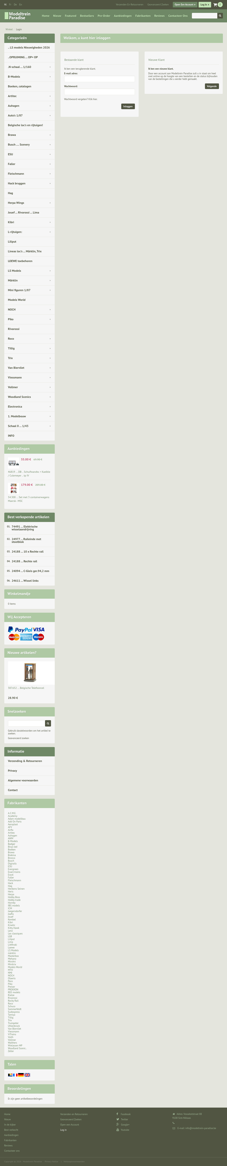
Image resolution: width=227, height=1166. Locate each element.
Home (46, 16)
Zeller (11, 1051)
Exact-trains (14, 872)
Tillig (11, 348)
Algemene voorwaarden (23, 780)
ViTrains (12, 1034)
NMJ (10, 972)
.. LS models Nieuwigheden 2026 (29, 47)
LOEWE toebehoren (20, 261)
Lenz (10, 930)
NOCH (12, 309)
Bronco (11, 858)
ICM (10, 908)
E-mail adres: (71, 73)
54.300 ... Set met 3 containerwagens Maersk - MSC (28, 499)
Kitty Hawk (13, 928)
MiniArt (12, 961)
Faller (11, 164)
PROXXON (13, 989)
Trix (10, 358)
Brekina (12, 855)
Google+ (123, 1124)
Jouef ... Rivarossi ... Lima (23, 212)
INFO (11, 435)
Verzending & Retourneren (25, 761)
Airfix (10, 830)
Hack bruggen (17, 183)
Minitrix (12, 964)
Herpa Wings (16, 203)
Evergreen (13, 869)
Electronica (15, 406)
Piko (11, 319)
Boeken (12, 849)
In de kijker (10, 1124)
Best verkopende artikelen (28, 517)
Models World (17, 300)
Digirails (12, 863)
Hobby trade (14, 900)
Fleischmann (16, 173)
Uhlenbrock (14, 1026)
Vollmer (13, 387)
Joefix (11, 914)
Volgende (212, 86)
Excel (10, 874)
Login (19, 29)
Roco (11, 338)
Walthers (12, 1042)
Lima (10, 942)
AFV (10, 827)
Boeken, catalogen (19, 86)
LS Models (14, 270)
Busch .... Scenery (19, 144)
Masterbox (13, 956)
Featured (70, 16)
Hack (10, 883)
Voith (10, 1037)
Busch (11, 860)
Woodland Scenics (19, 397)
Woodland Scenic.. (17, 1048)
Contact (13, 790)
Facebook (123, 1114)
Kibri (11, 222)
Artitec (12, 96)
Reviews (159, 16)
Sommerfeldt (14, 1009)
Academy (12, 816)
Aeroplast (13, 824)
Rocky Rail (13, 1000)
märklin (12, 953)
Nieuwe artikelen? (22, 652)
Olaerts (12, 978)
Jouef (10, 916)
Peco (10, 981)
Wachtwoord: (71, 86)
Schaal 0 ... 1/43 (18, 426)
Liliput (12, 241)
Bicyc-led (12, 846)
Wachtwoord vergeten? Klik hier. (81, 99)
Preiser (11, 986)
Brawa (12, 135)
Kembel (12, 919)
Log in (203, 4)
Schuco (11, 1006)
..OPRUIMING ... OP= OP (23, 57)
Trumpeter (13, 1023)
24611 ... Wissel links (25, 580)
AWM (10, 838)
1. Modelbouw (17, 416)
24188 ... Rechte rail (24, 561)
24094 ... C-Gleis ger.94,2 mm (30, 571)
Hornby (12, 902)
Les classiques (15, 933)
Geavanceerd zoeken (18, 738)
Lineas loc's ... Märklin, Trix (25, 251)
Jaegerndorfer (15, 911)
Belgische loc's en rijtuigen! (25, 125)
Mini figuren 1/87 (19, 290)
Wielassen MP (15, 1045)
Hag (10, 193)
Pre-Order (104, 16)
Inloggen (127, 106)
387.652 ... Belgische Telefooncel (26, 688)
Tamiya (11, 1014)
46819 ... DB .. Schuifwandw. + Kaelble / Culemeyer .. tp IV (29, 473)
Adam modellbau (17, 818)
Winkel (9, 29)
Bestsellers (87, 16)
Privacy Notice (51, 1161)
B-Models (14, 76)
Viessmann (15, 377)
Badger (11, 844)
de (15, 4)
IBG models (14, 905)
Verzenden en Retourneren (129, 4)
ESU (10, 154)
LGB (10, 936)
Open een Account (184, 4)
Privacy (12, 770)
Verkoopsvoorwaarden (74, 1161)
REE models (14, 992)
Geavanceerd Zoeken (158, 4)
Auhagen (13, 105)
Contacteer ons (178, 16)
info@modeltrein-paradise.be (200, 1128)
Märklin (13, 280)
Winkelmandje (19, 593)
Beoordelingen (19, 1088)
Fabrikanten (142, 16)
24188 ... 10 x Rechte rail (28, 551)
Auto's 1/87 (15, 115)
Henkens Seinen (16, 888)
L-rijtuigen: (15, 232)
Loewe (11, 947)
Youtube (122, 1129)
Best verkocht (11, 1129)
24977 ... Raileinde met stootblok (26, 540)
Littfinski (12, 944)
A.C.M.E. (12, 813)
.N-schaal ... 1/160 (19, 67)
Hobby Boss (14, 897)
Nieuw (57, 16)
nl (5, 4)
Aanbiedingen (123, 16)
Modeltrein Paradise (32, 1161)
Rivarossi (14, 329)
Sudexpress (14, 1012)
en (20, 4)
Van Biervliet (16, 368)
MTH (10, 970)
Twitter (122, 1119)
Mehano (12, 958)
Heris (10, 891)
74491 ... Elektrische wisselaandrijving (25, 528)
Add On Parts (15, 821)
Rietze (11, 995)
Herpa (11, 894)
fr (10, 4)
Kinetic (11, 925)
